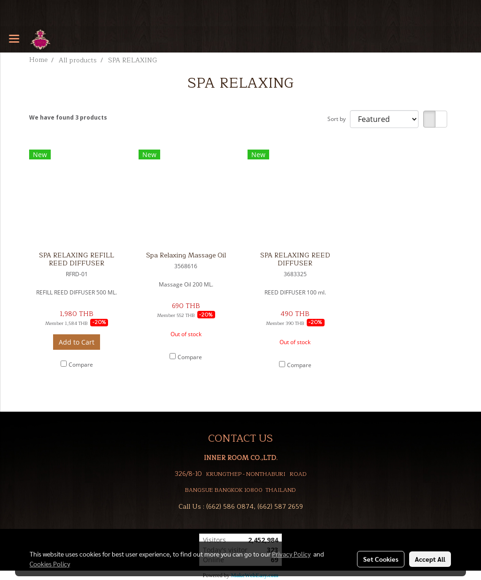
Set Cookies (380, 559)
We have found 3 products (68, 117)
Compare (81, 365)
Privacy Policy (291, 554)
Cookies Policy (50, 563)
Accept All (430, 559)
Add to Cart (76, 342)
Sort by (338, 119)
